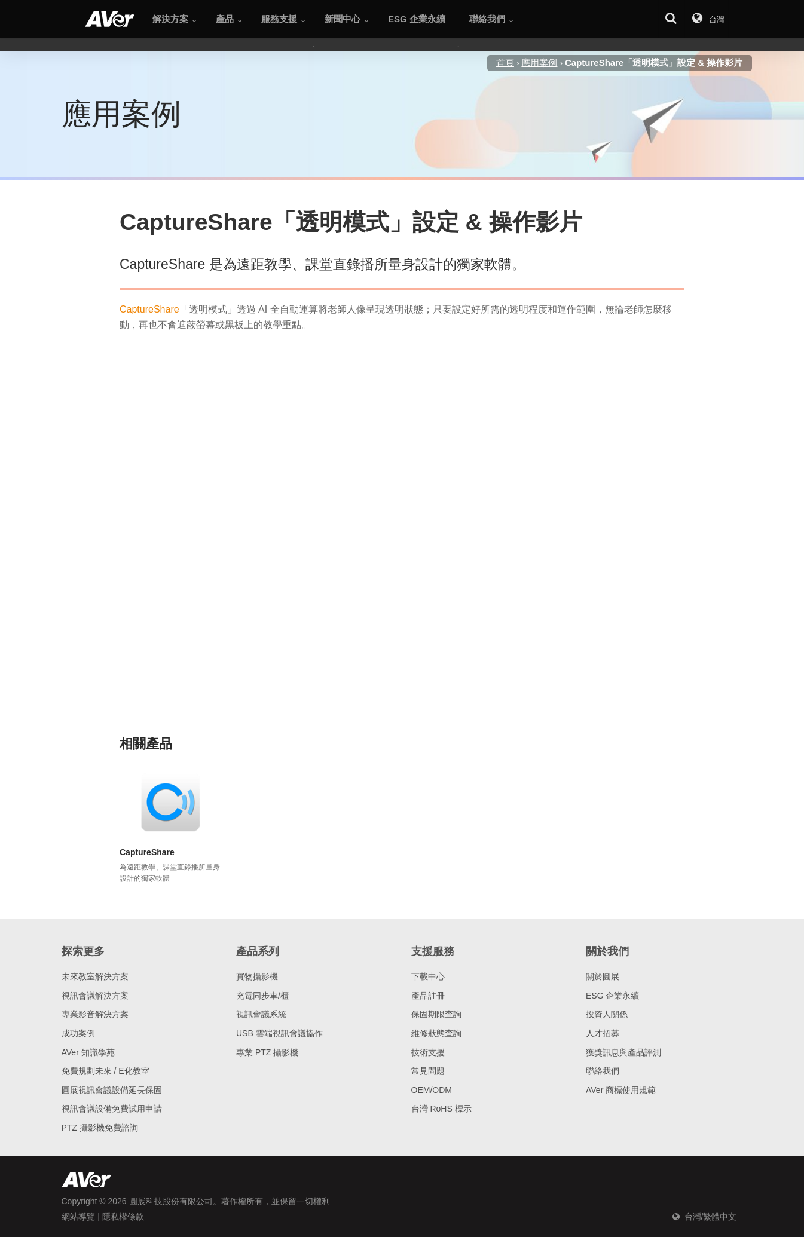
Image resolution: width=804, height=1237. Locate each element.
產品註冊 (428, 995)
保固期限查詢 (436, 1014)
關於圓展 (602, 976)
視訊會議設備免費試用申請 (112, 1108)
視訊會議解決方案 (95, 995)
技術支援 (428, 1052)
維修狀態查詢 (436, 1033)
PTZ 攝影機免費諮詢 (100, 1127)
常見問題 (428, 1071)
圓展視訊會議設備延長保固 (112, 1090)
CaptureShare (149, 309)
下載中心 (428, 976)
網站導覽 (78, 1216)
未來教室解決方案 (95, 976)
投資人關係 (607, 1014)
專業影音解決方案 (95, 1014)
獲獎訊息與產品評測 (623, 1052)
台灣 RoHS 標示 (441, 1108)
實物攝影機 (257, 976)
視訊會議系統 (261, 1014)
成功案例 (78, 1033)
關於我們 (607, 951)
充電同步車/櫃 (262, 995)
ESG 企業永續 (612, 995)
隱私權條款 (123, 1216)
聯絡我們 (602, 1071)
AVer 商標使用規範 (621, 1090)
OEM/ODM (431, 1090)
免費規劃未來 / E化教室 (105, 1071)
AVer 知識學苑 (88, 1052)
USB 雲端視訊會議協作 (279, 1033)
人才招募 (602, 1033)
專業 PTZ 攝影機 (267, 1052)
